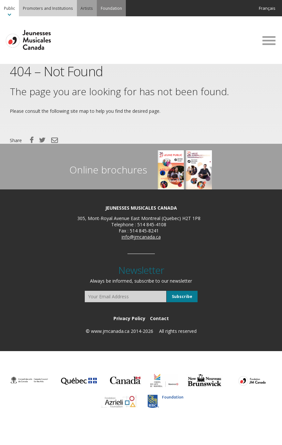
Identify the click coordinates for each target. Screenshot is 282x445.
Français (267, 8)
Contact (159, 318)
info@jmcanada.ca (141, 237)
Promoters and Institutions (48, 8)
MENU (268, 40)
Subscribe (182, 296)
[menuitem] (9, 8)
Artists (87, 8)
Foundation (111, 8)
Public (9, 8)
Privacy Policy (129, 318)
